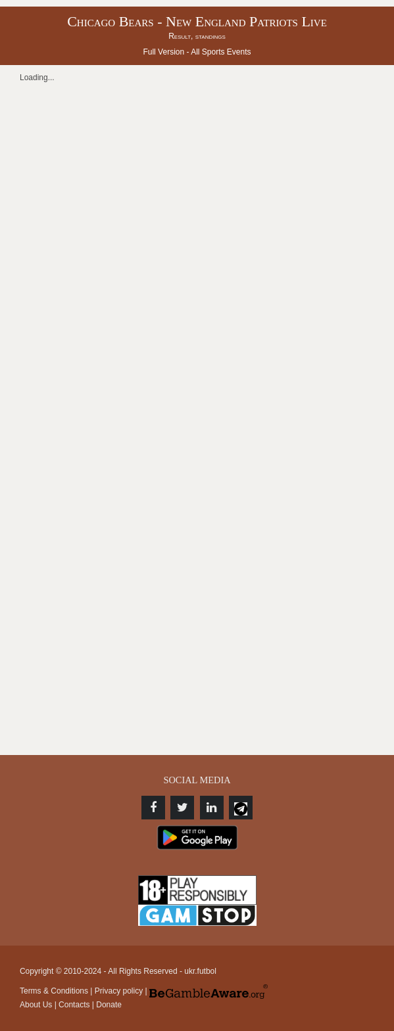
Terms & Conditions (54, 991)
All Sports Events (221, 52)
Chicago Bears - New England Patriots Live (197, 21)
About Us (36, 1004)
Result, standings (197, 36)
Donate (109, 1004)
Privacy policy (119, 991)
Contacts (74, 1004)
